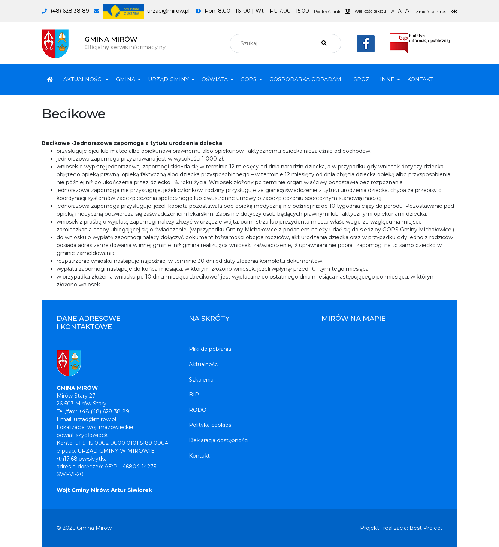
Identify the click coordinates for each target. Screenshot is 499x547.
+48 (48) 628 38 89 (104, 411)
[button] (84, 79)
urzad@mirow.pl (146, 10)
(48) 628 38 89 (70, 10)
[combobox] (285, 43)
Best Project (425, 528)
